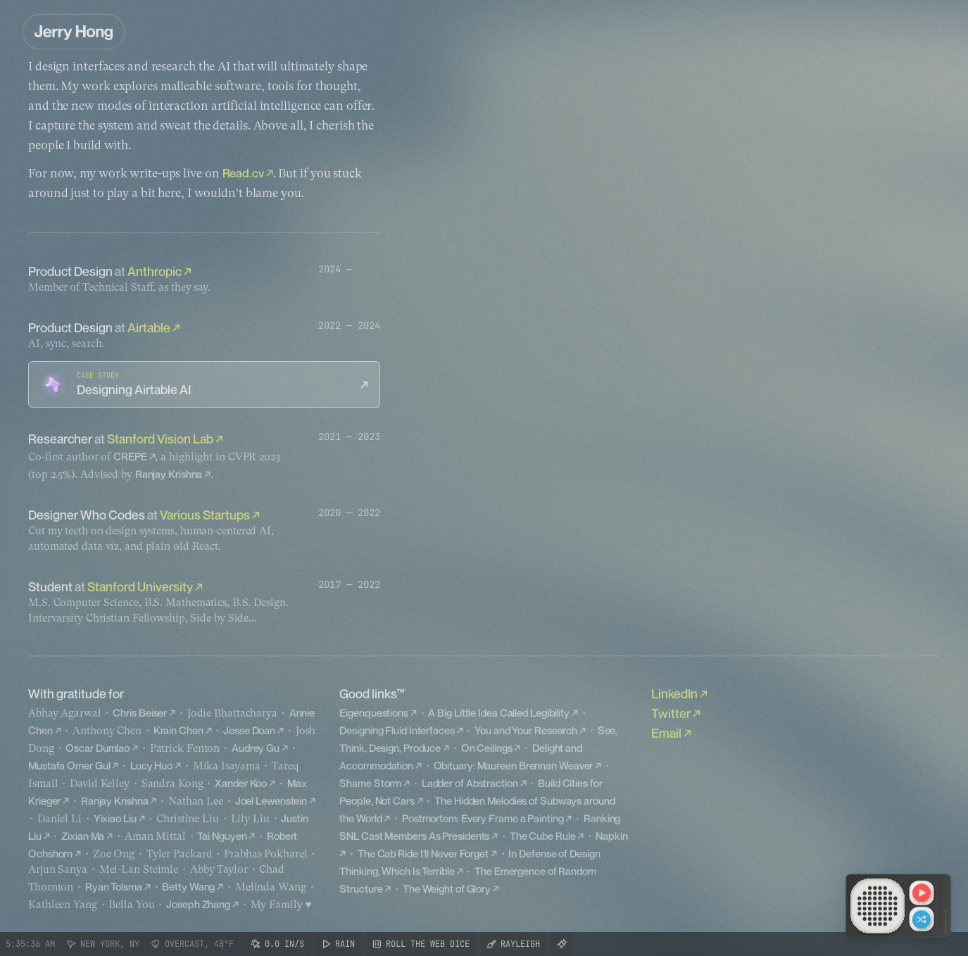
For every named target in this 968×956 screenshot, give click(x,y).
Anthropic (154, 271)
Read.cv (243, 172)
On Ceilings (487, 747)
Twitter (671, 713)
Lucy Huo (151, 765)
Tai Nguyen (221, 835)
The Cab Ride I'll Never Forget (423, 853)
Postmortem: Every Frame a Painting (483, 818)
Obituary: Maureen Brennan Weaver (513, 765)
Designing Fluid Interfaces (396, 730)
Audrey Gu (255, 747)
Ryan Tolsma (113, 886)
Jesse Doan (249, 730)
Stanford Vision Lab (160, 438)
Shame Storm (370, 782)
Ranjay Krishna (169, 473)
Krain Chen (178, 730)
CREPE (130, 456)
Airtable (148, 327)
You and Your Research (525, 730)
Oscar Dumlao (97, 747)
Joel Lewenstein (271, 800)
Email (666, 733)
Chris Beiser (140, 712)
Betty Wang (188, 886)
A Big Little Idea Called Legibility (499, 712)
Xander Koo (241, 782)
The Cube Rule (543, 835)
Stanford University (140, 586)
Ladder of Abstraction (470, 782)
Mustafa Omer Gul (69, 765)
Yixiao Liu (115, 818)
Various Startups (205, 514)
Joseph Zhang (198, 904)
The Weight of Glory (447, 888)
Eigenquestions (373, 712)
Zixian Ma (82, 835)
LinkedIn (674, 693)
